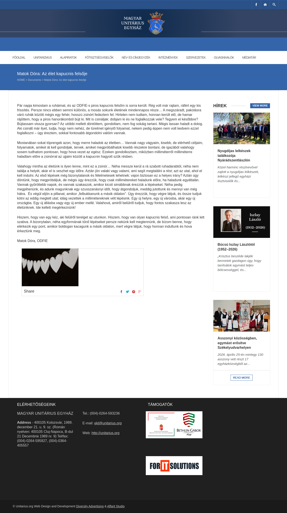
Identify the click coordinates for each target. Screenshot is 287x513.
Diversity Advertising (90, 506)
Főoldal (19, 57)
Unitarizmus (43, 57)
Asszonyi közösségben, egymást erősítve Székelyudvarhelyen (237, 342)
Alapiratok (68, 57)
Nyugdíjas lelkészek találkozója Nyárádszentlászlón (234, 155)
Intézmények (168, 57)
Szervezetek (195, 57)
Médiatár (249, 57)
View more (260, 105)
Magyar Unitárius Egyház (45, 413)
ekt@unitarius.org (108, 423)
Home (21, 79)
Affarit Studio (116, 506)
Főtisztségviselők (99, 57)
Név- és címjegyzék (136, 57)
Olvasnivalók (224, 57)
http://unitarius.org (105, 433)
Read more (241, 377)
